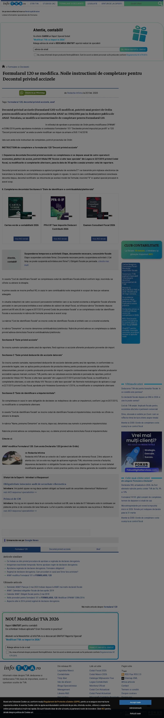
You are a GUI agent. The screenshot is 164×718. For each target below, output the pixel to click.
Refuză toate (135, 713)
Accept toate (135, 702)
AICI (103, 709)
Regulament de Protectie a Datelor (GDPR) (62, 702)
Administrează (135, 708)
